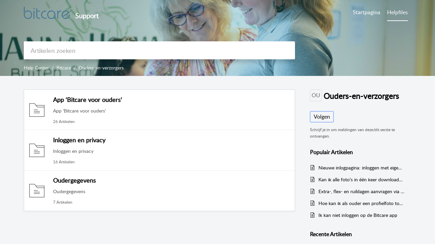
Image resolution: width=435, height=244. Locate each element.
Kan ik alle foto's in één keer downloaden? (361, 179)
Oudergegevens (74, 180)
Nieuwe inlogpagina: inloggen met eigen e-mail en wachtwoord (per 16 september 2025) (361, 167)
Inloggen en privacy (79, 140)
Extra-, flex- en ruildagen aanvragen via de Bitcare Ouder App (361, 191)
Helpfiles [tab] (397, 12)
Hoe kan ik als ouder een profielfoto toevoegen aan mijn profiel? (361, 203)
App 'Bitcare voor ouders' (87, 99)
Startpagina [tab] (366, 12)
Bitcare (63, 67)
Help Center (36, 67)
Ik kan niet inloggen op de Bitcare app (357, 215)
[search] (159, 50)
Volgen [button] (322, 116)
